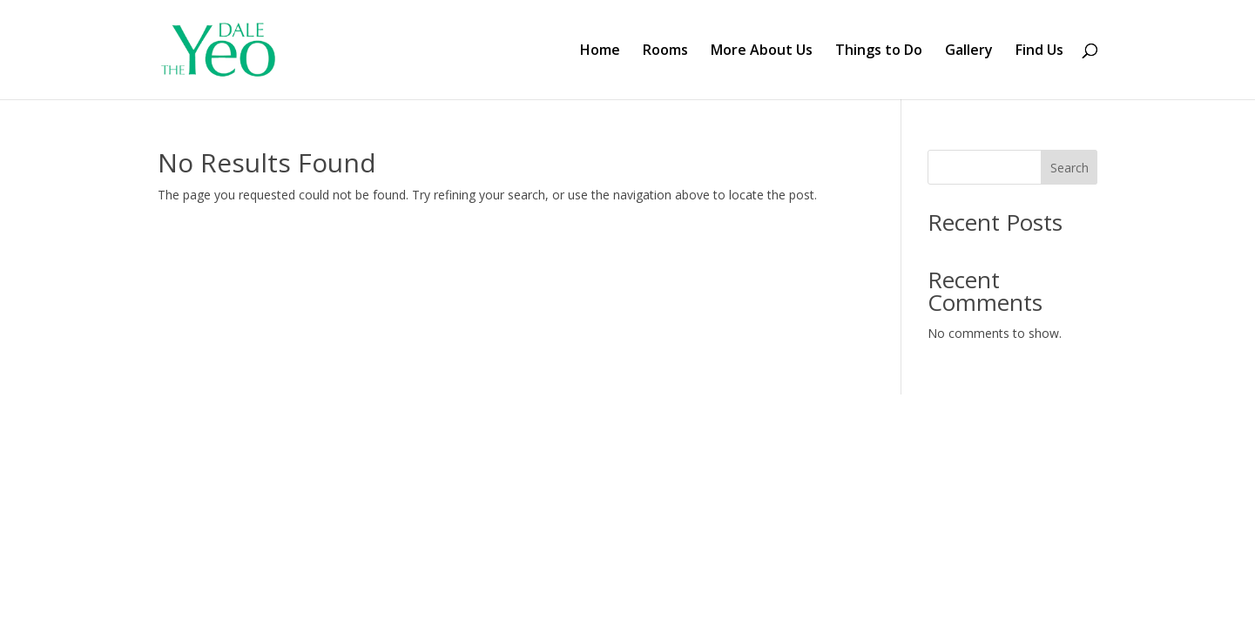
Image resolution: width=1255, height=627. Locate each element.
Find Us (1039, 51)
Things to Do (878, 51)
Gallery (969, 51)
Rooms (665, 51)
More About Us (762, 51)
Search (1069, 167)
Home (600, 51)
